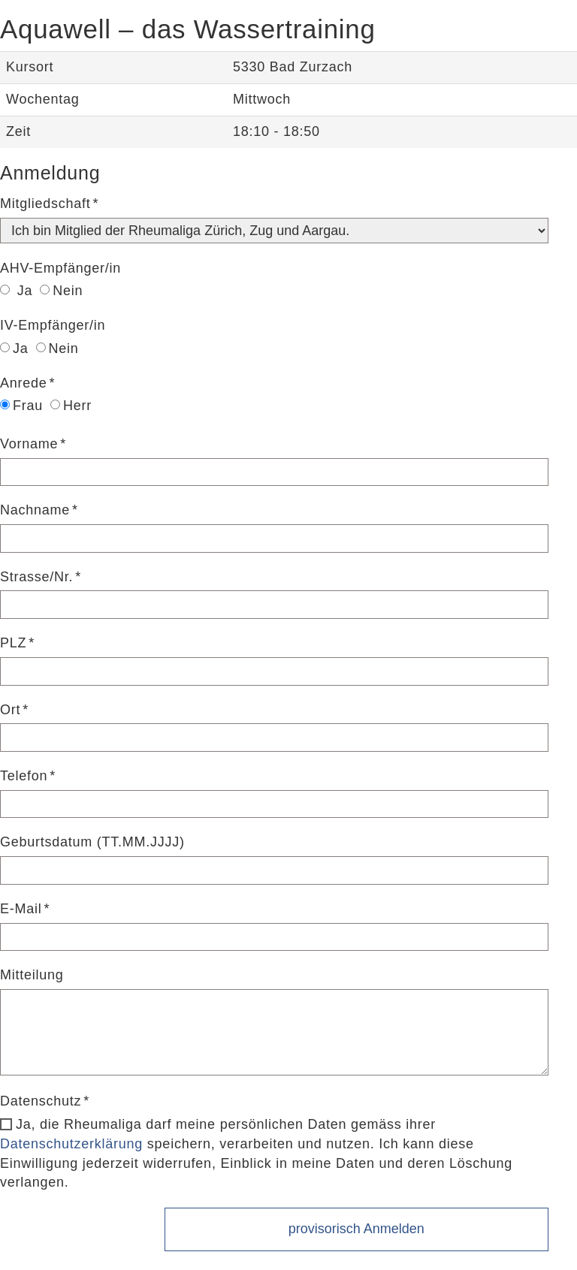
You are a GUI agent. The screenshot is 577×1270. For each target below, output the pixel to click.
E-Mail (21, 908)
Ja (16, 290)
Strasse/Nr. (36, 576)
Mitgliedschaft (45, 203)
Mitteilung (32, 974)
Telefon (23, 775)
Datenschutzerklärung (71, 1143)
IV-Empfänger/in (52, 325)
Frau (21, 405)
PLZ (13, 642)
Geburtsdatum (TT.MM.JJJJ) (92, 841)
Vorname (29, 443)
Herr (71, 405)
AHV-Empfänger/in (60, 268)
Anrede (23, 383)
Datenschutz (40, 1101)
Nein (61, 290)
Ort (10, 709)
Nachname (35, 509)
